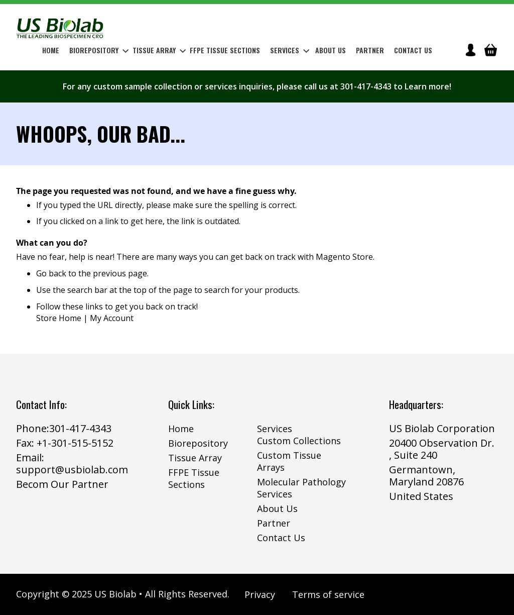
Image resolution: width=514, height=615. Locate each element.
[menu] (237, 50)
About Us (277, 508)
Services (274, 429)
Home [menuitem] (50, 50)
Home (181, 429)
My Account (112, 318)
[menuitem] (96, 50)
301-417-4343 (80, 428)
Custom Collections (299, 441)
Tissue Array (195, 458)
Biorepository (198, 443)
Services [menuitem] (289, 50)
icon (470, 50)
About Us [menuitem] (330, 50)
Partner (273, 523)
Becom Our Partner (62, 484)
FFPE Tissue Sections (193, 478)
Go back (51, 273)
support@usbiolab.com (72, 469)
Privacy (259, 594)
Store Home (58, 318)
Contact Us (281, 538)
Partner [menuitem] (370, 50)
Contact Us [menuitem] (413, 50)
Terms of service (328, 594)
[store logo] (60, 28)
